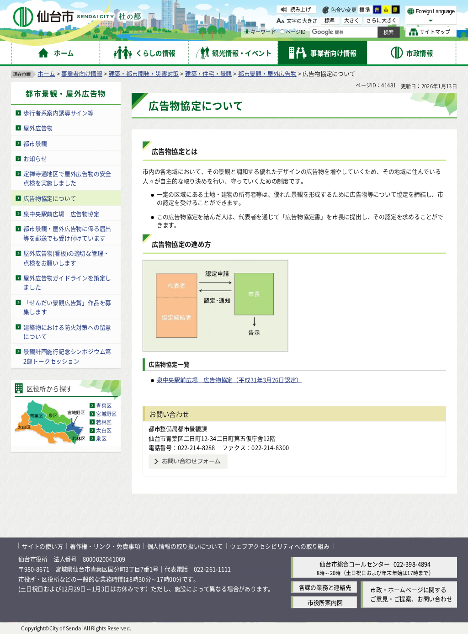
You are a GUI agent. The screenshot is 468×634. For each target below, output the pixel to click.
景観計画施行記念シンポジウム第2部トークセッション (67, 356)
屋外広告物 (38, 127)
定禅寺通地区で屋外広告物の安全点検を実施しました (67, 178)
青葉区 (104, 405)
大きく (352, 20)
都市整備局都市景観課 (178, 428)
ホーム (46, 73)
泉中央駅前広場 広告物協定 (61, 213)
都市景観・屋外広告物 (267, 73)
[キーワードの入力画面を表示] (247, 31)
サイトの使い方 (42, 545)
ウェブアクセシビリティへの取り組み (280, 545)
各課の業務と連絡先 (325, 587)
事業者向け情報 (81, 73)
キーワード (260, 32)
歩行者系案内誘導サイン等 (58, 112)
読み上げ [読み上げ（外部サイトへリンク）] (300, 9)
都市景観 (35, 143)
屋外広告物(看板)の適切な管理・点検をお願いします (66, 258)
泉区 (101, 438)
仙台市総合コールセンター (354, 563)
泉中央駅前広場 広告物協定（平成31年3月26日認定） (229, 379)
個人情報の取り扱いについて (185, 545)
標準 (365, 9)
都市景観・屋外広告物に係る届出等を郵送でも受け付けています (67, 233)
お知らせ (35, 158)
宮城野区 (106, 413)
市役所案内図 (325, 602)
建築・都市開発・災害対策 (144, 73)
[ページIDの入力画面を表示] (282, 31)
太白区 (104, 430)
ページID (293, 32)
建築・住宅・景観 (208, 73)
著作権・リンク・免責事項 (105, 545)
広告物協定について (49, 198)
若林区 (104, 422)
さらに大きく (381, 20)
